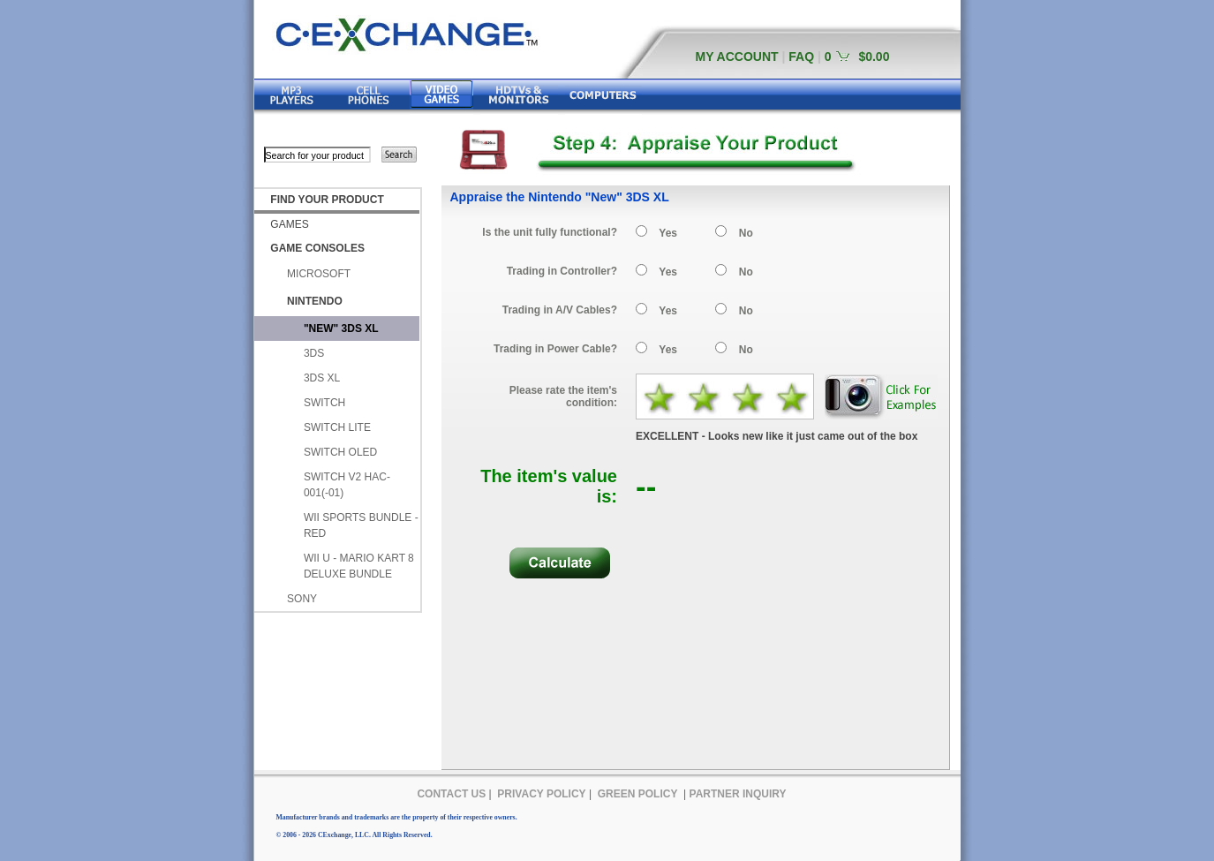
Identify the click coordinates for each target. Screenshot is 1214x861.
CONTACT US (451, 794)
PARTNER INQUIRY (738, 794)
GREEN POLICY (638, 794)
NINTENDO (315, 301)
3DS (314, 353)
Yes (668, 233)
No (746, 233)
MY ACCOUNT (737, 56)
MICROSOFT (319, 274)
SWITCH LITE (337, 427)
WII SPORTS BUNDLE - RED (361, 525)
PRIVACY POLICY (541, 794)
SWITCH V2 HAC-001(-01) (347, 485)
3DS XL (322, 378)
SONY (302, 599)
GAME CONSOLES (317, 248)
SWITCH (324, 403)
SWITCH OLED (340, 452)
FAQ (801, 56)
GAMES (289, 224)
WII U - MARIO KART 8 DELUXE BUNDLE (359, 566)
